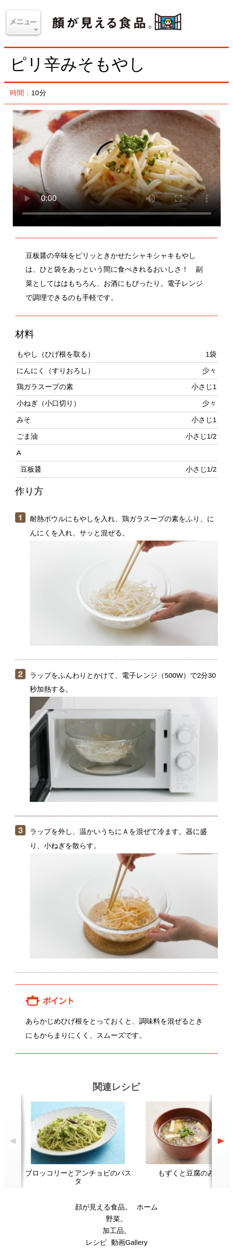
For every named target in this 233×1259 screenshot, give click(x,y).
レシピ (96, 1242)
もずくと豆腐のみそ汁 (193, 1173)
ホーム (147, 1207)
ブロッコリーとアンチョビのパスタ (78, 1177)
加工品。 (117, 1230)
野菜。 (116, 1219)
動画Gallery (129, 1242)
